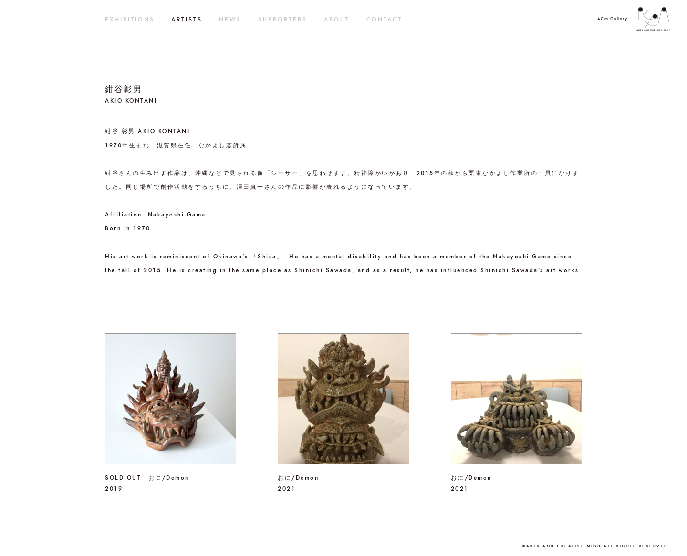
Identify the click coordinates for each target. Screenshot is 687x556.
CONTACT (384, 19)
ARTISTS (186, 19)
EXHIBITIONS (130, 19)
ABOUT (337, 19)
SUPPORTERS (282, 19)
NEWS (230, 19)
